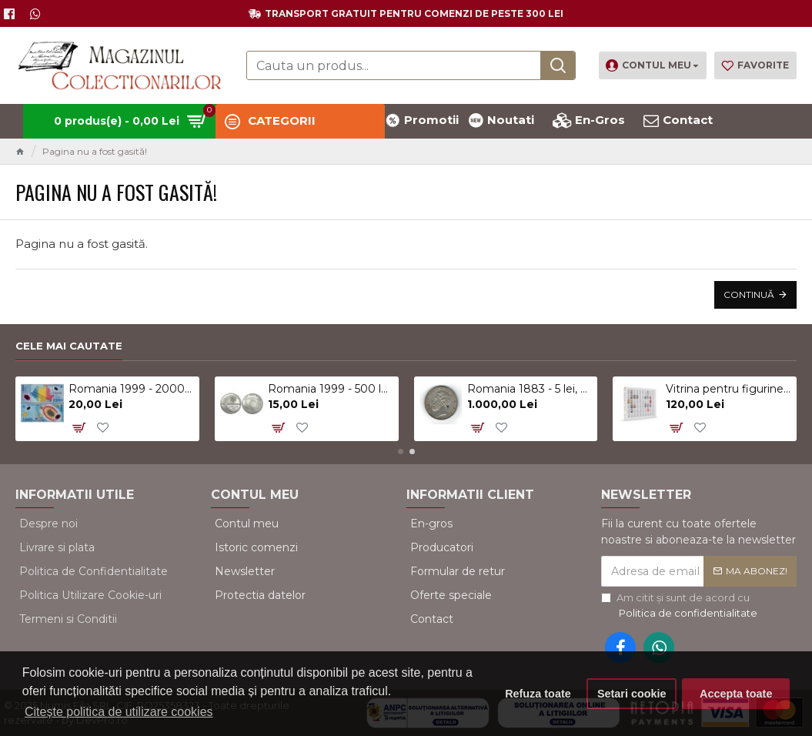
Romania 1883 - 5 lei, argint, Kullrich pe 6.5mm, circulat (530, 389)
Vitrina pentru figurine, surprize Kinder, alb (728, 389)
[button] (400, 451)
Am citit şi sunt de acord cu (680, 606)
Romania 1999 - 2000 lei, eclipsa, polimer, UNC (131, 389)
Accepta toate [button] (736, 693)
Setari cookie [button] (632, 693)
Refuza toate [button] (538, 693)
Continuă (748, 294)
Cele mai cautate (68, 346)
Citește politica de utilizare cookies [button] (119, 711)
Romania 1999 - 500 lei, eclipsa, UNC (330, 389)
